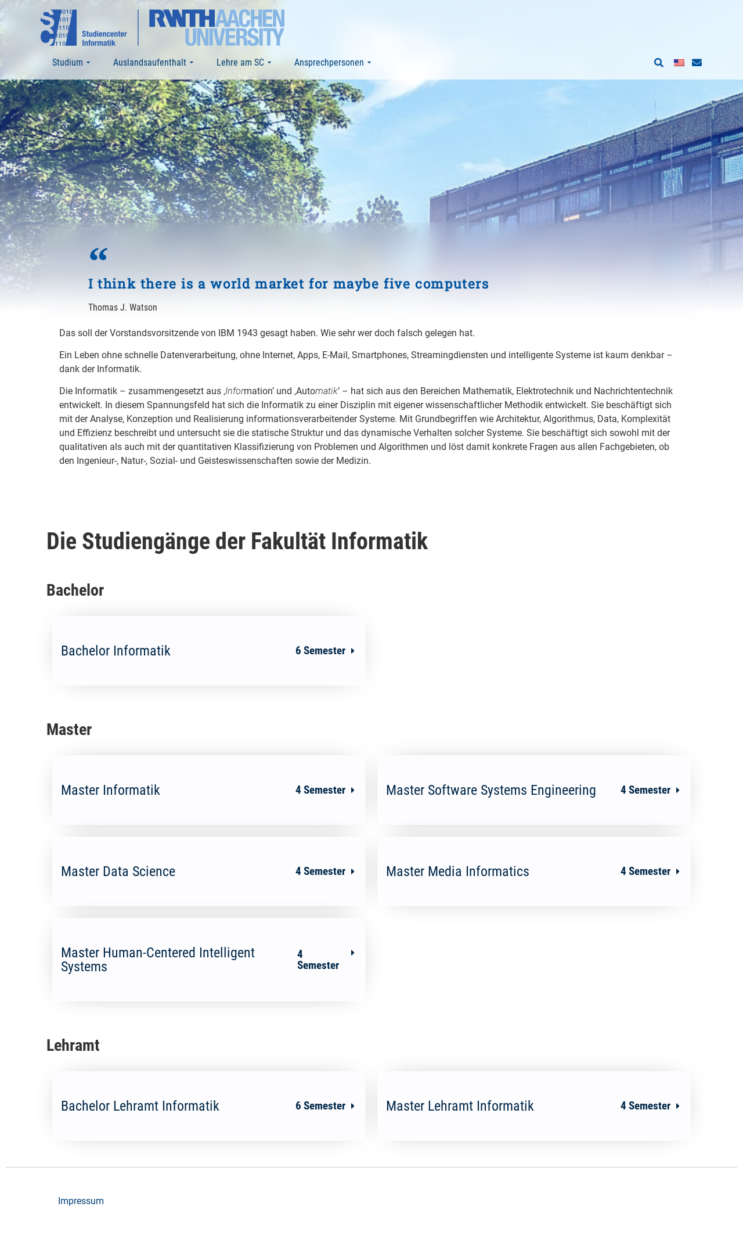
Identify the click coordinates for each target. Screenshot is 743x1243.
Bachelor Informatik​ (203, 673)
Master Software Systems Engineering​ (528, 813)
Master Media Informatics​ (528, 894)
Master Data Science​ (203, 894)
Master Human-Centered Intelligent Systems (203, 982)
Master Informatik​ (203, 813)
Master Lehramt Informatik (528, 1129)
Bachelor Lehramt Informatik (203, 1129)
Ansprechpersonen (332, 62)
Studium (71, 62)
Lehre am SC (244, 62)
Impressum (81, 1223)
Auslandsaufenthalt (153, 62)
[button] (658, 63)
